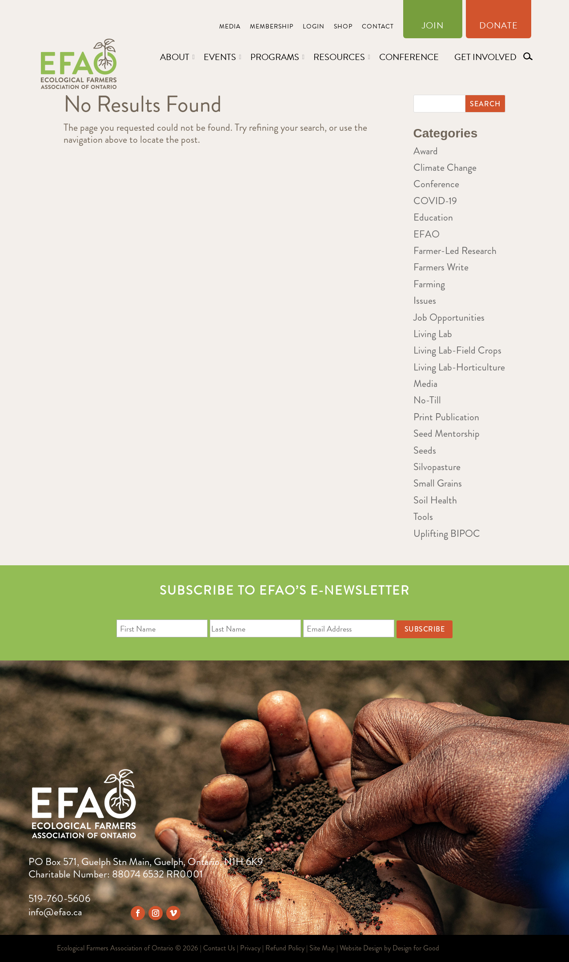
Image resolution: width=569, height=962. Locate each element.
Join (433, 27)
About (174, 57)
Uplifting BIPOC (446, 533)
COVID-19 (435, 201)
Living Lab (432, 334)
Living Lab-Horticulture (459, 367)
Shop (343, 27)
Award (425, 151)
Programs (274, 57)
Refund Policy (285, 948)
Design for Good (416, 948)
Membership (271, 27)
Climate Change (445, 167)
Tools (423, 516)
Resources (339, 57)
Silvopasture (437, 467)
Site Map (322, 948)
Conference (409, 57)
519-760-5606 (59, 898)
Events (220, 57)
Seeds (424, 450)
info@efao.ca (55, 912)
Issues (424, 300)
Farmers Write (441, 267)
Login (314, 27)
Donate (498, 27)
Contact (378, 27)
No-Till (427, 400)
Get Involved (485, 57)
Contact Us (219, 948)
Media (229, 27)
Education (433, 217)
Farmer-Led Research (455, 251)
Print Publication (446, 417)
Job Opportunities (449, 317)
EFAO (426, 234)
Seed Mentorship (446, 433)
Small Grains (437, 483)
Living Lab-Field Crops (457, 350)
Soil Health (435, 500)
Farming (429, 284)
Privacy (250, 948)
